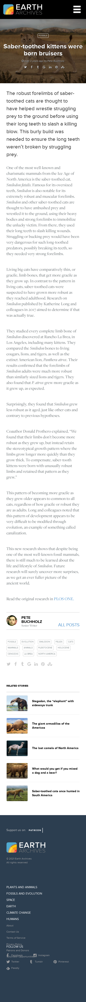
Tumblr (36, 962)
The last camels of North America (55, 748)
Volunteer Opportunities (20, 956)
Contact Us (12, 931)
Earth (11, 906)
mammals (13, 647)
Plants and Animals (21, 887)
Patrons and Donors (17, 950)
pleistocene (45, 647)
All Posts (69, 625)
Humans (12, 919)
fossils (12, 642)
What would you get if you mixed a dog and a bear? (54, 771)
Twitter (12, 962)
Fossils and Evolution (24, 893)
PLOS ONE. (64, 598)
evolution (28, 642)
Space (10, 900)
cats (70, 642)
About (9, 925)
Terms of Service (15, 938)
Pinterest (61, 962)
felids (59, 642)
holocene (63, 647)
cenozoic (13, 654)
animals (28, 647)
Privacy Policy (14, 944)
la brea (28, 654)
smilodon (44, 642)
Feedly (12, 968)
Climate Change (18, 913)
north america (46, 654)
